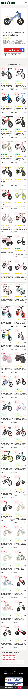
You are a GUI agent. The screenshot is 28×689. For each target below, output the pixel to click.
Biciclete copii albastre (9, 657)
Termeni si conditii (11, 672)
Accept (20, 687)
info (12, 89)
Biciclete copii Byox (8, 662)
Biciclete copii (19, 662)
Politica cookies (18, 673)
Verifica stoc (16, 50)
